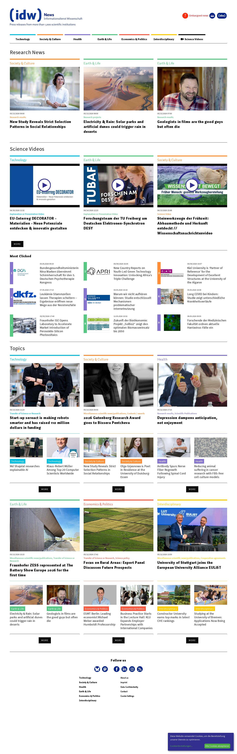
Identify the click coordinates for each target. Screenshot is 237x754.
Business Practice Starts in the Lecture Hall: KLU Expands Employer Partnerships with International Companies (136, 621)
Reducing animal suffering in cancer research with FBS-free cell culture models (209, 471)
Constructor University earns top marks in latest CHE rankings (173, 617)
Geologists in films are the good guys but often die (185, 124)
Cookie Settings (127, 696)
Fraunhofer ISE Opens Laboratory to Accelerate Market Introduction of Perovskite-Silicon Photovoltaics (56, 328)
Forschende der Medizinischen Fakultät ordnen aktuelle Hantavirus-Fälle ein (206, 324)
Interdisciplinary (163, 39)
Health (77, 39)
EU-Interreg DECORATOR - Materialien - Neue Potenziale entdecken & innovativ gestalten (38, 223)
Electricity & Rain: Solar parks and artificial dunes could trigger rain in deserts (115, 126)
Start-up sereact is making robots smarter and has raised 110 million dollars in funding (39, 423)
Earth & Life (104, 39)
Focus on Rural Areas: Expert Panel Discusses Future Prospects (114, 565)
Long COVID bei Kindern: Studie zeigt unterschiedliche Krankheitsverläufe (206, 297)
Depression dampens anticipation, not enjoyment (187, 420)
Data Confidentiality (129, 687)
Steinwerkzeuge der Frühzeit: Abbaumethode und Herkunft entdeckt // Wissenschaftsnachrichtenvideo (185, 226)
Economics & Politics (133, 39)
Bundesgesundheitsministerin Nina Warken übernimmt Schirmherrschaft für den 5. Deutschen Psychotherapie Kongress (59, 275)
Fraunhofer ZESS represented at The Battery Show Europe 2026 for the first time (42, 570)
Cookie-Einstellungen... (181, 745)
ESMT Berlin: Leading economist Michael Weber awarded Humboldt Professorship (99, 619)
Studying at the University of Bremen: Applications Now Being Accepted (209, 619)
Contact (123, 691)
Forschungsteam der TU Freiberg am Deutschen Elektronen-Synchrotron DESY (115, 223)
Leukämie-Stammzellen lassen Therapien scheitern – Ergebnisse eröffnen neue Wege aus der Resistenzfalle (58, 299)
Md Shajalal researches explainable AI (25, 468)
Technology (22, 39)
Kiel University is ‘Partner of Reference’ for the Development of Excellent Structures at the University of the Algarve (206, 275)
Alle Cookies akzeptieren (217, 745)
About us (124, 678)
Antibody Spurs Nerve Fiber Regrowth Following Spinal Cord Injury (171, 471)
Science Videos (191, 39)
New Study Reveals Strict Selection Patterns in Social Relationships (40, 124)
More (17, 244)
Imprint (123, 682)
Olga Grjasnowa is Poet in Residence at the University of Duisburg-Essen (135, 471)
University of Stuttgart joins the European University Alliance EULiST (189, 565)
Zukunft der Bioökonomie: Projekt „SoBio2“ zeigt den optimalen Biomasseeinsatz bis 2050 (131, 326)
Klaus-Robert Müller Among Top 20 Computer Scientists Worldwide (63, 469)
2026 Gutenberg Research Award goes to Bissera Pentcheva (112, 420)
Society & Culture (49, 39)
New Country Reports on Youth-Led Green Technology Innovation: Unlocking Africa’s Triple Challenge (133, 273)
